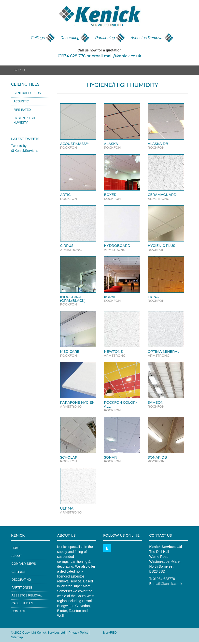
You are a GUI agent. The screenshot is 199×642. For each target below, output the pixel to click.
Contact (19, 611)
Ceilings (38, 38)
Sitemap (17, 637)
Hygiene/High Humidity (24, 120)
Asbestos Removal (146, 38)
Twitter (107, 548)
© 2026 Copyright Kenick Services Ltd (38, 632)
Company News (24, 563)
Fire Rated (22, 110)
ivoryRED (110, 632)
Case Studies (22, 603)
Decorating (69, 38)
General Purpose (28, 93)
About (17, 556)
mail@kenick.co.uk (122, 56)
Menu (19, 70)
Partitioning (105, 38)
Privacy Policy (78, 632)
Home (16, 548)
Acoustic (21, 101)
